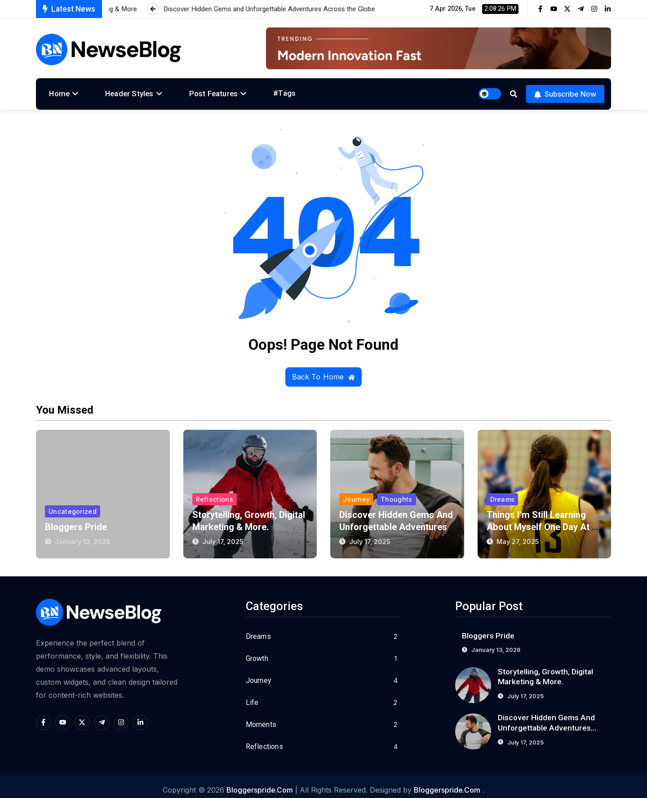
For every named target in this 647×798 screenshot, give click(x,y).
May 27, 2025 (518, 534)
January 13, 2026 (83, 534)
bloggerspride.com (259, 782)
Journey (356, 491)
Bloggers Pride (76, 519)
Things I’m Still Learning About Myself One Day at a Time (544, 519)
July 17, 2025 (223, 534)
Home (55, 91)
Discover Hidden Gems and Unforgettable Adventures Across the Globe (546, 721)
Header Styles (117, 91)
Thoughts (396, 491)
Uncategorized (73, 503)
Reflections (215, 491)
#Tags (255, 91)
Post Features (192, 91)
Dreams (502, 491)
